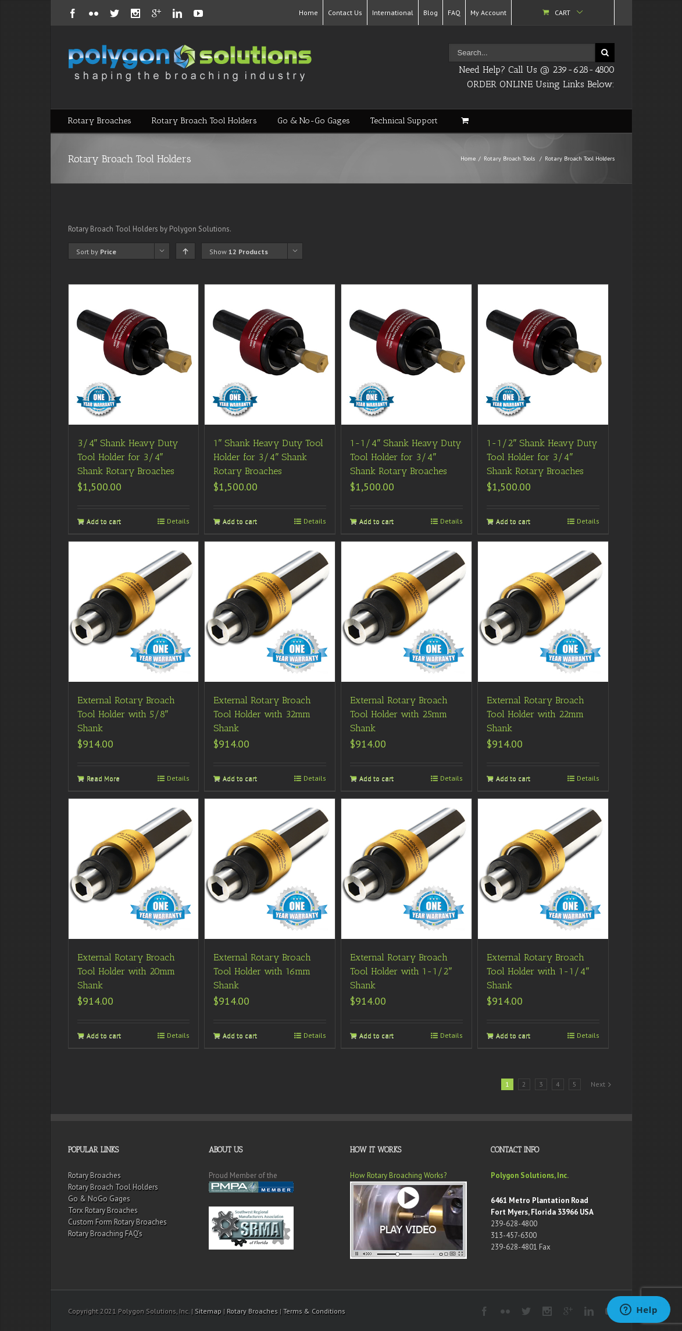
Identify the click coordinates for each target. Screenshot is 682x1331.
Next (598, 1084)
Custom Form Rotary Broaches (117, 1222)
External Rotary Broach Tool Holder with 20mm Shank (126, 971)
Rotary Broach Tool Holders (204, 121)
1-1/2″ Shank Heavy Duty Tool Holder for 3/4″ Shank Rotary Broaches (542, 456)
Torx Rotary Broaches (103, 1210)
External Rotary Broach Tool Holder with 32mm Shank (262, 714)
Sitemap (208, 1311)
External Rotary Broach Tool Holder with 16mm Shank (262, 971)
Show (238, 251)
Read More (103, 778)
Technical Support (404, 121)
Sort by (96, 251)
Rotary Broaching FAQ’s (105, 1234)
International (392, 12)
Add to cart (104, 521)
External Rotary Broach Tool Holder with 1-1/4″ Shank (538, 971)
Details (178, 521)
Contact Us (345, 12)
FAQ (454, 12)
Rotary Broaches (99, 121)
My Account (488, 12)
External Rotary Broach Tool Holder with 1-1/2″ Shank (401, 971)
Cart (562, 12)
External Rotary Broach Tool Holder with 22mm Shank (535, 714)
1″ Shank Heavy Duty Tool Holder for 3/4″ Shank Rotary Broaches (268, 456)
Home (308, 12)
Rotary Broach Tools (509, 158)
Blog (430, 12)
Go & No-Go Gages (313, 121)
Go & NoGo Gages (99, 1199)
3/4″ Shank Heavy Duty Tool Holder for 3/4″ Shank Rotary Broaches (127, 456)
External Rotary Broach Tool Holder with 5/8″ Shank (126, 714)
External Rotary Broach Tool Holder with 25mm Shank (399, 714)
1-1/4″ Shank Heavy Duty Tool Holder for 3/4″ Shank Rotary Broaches (405, 456)
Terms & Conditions (314, 1311)
